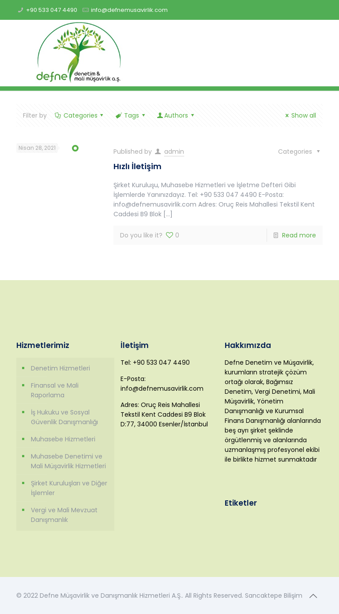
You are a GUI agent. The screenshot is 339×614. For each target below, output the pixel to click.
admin (174, 151)
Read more (299, 235)
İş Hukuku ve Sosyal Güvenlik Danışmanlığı (64, 417)
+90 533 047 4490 (51, 10)
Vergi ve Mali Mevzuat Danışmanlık (64, 515)
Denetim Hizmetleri (60, 368)
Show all (299, 115)
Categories (79, 115)
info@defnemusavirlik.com (129, 10)
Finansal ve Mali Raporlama (55, 390)
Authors (175, 115)
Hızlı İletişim (137, 166)
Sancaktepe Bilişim (273, 595)
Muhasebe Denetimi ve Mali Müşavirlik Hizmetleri (68, 461)
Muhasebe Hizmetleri (63, 439)
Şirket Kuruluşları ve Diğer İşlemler (69, 488)
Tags (130, 115)
